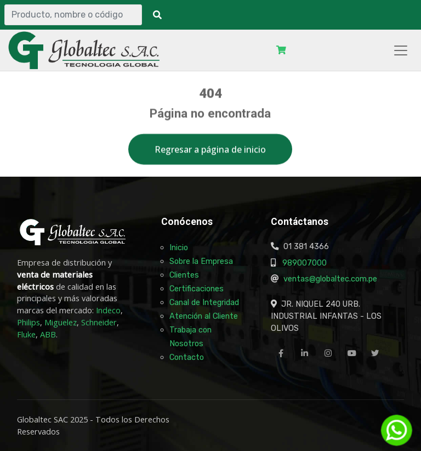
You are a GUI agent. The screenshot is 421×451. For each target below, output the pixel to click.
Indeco (108, 310)
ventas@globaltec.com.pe (330, 279)
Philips (28, 322)
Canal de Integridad (204, 302)
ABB (48, 334)
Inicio (178, 247)
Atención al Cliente (203, 316)
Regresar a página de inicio (210, 152)
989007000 (304, 263)
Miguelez (60, 322)
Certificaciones (196, 289)
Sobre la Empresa (201, 261)
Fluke (26, 334)
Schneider (99, 322)
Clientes (184, 275)
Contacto (186, 357)
